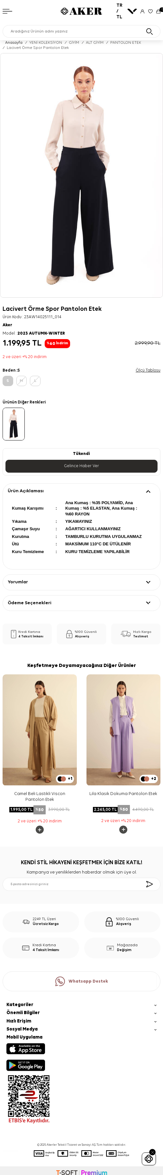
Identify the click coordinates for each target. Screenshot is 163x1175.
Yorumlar (18, 582)
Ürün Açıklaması (26, 491)
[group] (81, 175)
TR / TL (126, 11)
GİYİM (74, 43)
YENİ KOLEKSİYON (45, 43)
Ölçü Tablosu (148, 370)
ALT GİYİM (95, 43)
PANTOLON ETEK (125, 43)
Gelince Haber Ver (81, 466)
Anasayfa (14, 43)
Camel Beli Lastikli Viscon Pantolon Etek (39, 796)
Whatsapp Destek (81, 981)
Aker (7, 325)
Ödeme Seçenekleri (29, 603)
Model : (34, 333)
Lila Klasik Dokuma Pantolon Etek (123, 793)
